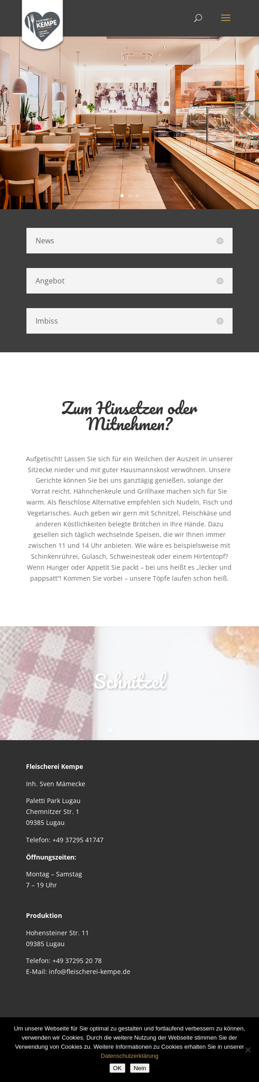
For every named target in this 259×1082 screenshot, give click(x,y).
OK (117, 1068)
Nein (140, 1068)
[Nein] (247, 1049)
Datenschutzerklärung (129, 1055)
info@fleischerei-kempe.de (89, 971)
